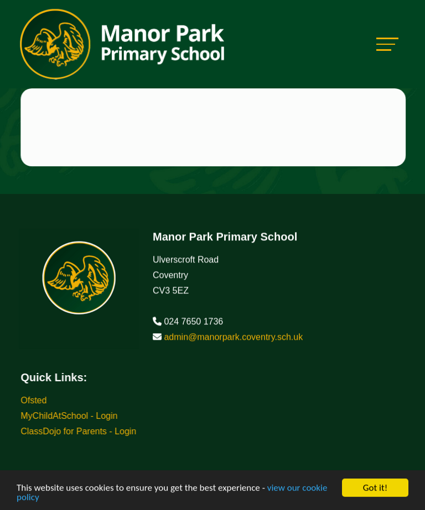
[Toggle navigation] (387, 43)
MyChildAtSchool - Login (70, 415)
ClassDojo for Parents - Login (80, 431)
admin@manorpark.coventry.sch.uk (233, 338)
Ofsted (35, 400)
